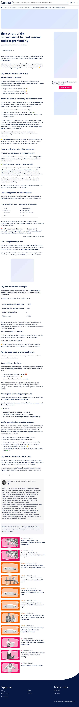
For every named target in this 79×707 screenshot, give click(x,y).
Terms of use (4, 697)
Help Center (57, 693)
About (29, 690)
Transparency (4, 694)
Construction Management (10, 7)
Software (30, 693)
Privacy (3, 691)
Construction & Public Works (24, 7)
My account (57, 690)
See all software (65, 87)
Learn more (9, 531)
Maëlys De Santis (6, 45)
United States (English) (68, 701)
